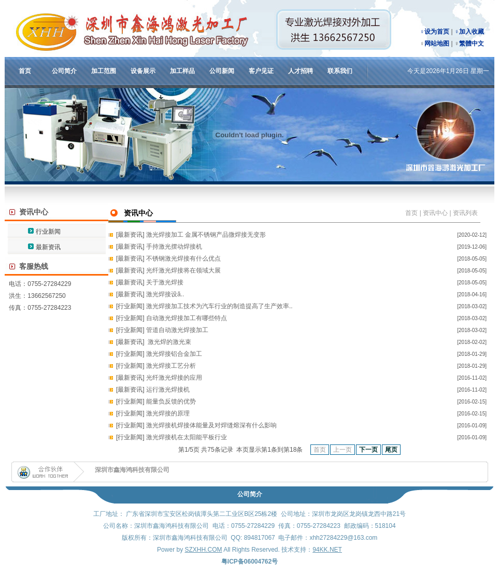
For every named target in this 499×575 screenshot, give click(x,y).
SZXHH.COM (203, 549)
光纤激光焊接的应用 (174, 377)
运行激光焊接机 (168, 389)
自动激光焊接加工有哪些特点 (186, 318)
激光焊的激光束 (168, 342)
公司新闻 (221, 71)
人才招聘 (300, 71)
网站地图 (436, 43)
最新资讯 (48, 247)
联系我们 (339, 71)
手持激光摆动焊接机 (174, 246)
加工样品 (182, 71)
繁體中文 (471, 43)
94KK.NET (327, 549)
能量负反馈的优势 (171, 401)
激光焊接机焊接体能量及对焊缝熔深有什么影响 (211, 425)
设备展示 (143, 71)
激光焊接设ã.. (165, 294)
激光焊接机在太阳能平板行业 (186, 437)
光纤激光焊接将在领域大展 (183, 270)
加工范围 (103, 71)
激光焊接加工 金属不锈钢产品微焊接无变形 (206, 234)
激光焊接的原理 (168, 413)
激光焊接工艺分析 (171, 365)
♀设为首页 (434, 31)
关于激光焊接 (164, 282)
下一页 (368, 449)
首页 (25, 71)
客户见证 (261, 71)
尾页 (391, 449)
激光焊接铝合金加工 (174, 353)
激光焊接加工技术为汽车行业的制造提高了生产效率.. (219, 306)
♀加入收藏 (469, 31)
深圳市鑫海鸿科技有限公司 (132, 469)
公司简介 (64, 71)
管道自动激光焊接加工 (177, 330)
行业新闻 (48, 231)
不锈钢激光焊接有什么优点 (183, 258)
